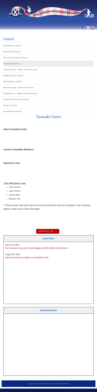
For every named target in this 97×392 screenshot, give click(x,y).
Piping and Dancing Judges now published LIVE (27, 257)
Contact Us (46, 231)
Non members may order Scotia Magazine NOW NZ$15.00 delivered (36, 248)
